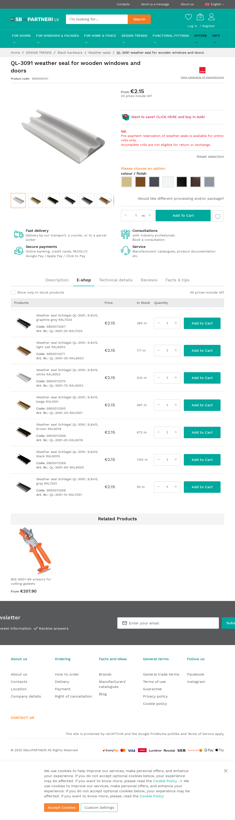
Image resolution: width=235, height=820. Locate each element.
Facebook (195, 674)
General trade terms (161, 674)
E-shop (84, 279)
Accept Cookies (62, 807)
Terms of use (154, 681)
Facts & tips (177, 279)
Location (19, 689)
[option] (126, 182)
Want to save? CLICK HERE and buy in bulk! (163, 117)
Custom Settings (99, 807)
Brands (105, 674)
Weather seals (100, 52)
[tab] (57, 280)
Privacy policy (155, 696)
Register (208, 26)
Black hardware (71, 52)
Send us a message (155, 4)
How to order (67, 674)
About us (187, 4)
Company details (26, 696)
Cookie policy (155, 703)
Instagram (196, 681)
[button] (35, 200)
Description (57, 279)
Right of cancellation (73, 696)
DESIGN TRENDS (39, 52)
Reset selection (210, 156)
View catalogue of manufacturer (202, 77)
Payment (63, 689)
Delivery (62, 681)
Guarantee (152, 689)
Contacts (123, 4)
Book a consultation (148, 239)
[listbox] (172, 183)
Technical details (116, 279)
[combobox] (97, 19)
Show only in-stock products (40, 292)
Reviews (149, 279)
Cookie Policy (165, 781)
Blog (103, 694)
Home (16, 52)
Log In (193, 26)
